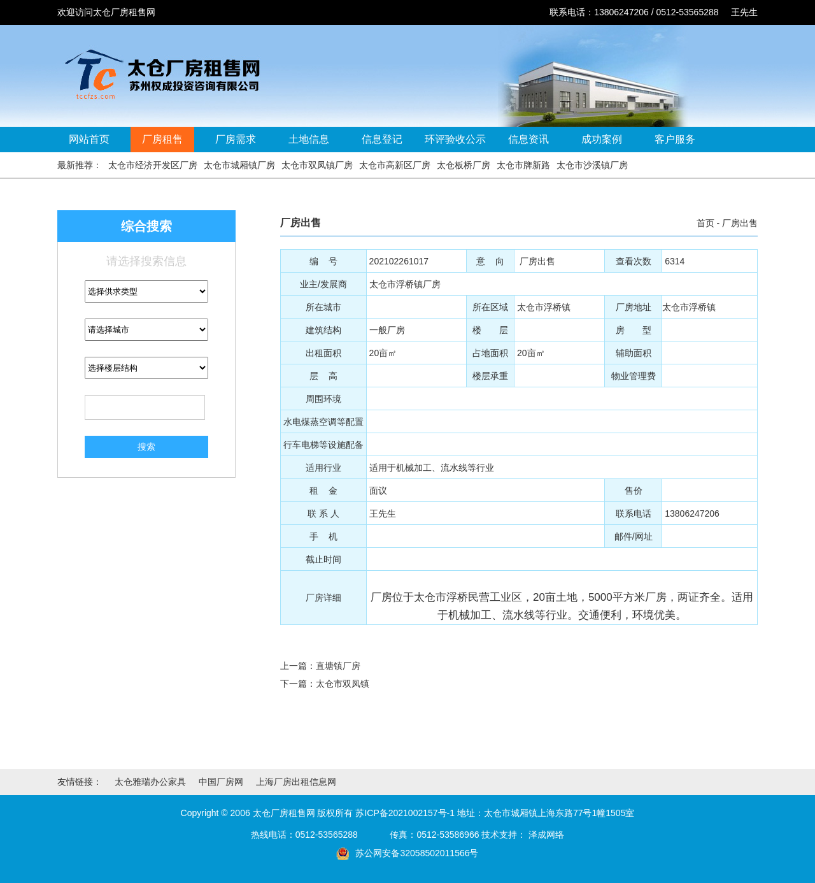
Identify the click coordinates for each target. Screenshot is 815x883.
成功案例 (601, 139)
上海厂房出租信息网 (296, 782)
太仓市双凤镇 (342, 683)
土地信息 (308, 139)
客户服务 (675, 139)
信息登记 (382, 139)
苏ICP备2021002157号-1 (405, 813)
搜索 (146, 446)
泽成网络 (546, 834)
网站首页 (89, 139)
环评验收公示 (455, 139)
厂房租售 (162, 139)
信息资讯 (528, 139)
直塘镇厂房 (338, 666)
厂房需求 (235, 139)
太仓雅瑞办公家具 (150, 782)
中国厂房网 (221, 782)
